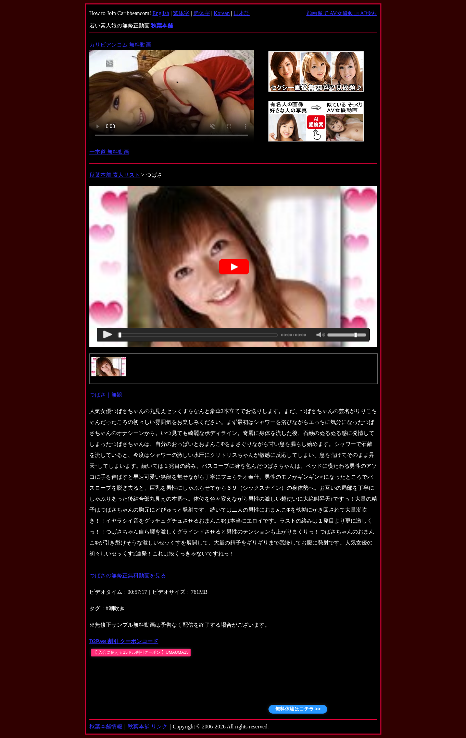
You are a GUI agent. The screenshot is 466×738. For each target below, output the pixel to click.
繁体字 (181, 13)
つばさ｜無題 (105, 395)
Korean (222, 13)
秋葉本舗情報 (105, 726)
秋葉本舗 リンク (147, 726)
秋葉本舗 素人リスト (114, 175)
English (160, 13)
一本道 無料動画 (109, 152)
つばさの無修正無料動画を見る (127, 575)
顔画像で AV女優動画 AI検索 (341, 13)
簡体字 (201, 13)
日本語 (242, 13)
